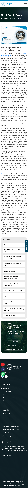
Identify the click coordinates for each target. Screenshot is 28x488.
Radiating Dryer (7, 414)
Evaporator (6, 420)
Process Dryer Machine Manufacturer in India (11, 277)
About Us (6, 388)
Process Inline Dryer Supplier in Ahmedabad (12, 257)
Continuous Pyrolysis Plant (11, 429)
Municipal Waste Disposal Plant (12, 426)
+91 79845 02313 (14, 342)
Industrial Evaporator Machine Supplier (13, 309)
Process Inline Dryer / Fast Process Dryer (14, 417)
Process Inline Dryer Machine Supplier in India (12, 264)
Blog (5, 18)
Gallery (5, 397)
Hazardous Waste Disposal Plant (12, 423)
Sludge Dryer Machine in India (13, 290)
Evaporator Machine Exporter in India (12, 296)
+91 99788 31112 (14, 338)
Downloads (6, 394)
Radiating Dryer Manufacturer (13, 245)
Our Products (7, 391)
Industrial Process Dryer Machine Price (11, 284)
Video (5, 404)
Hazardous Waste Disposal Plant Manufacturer (12, 271)
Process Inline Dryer (10, 315)
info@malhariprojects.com (14, 345)
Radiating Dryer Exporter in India (12, 250)
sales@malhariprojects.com (14, 349)
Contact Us (6, 407)
